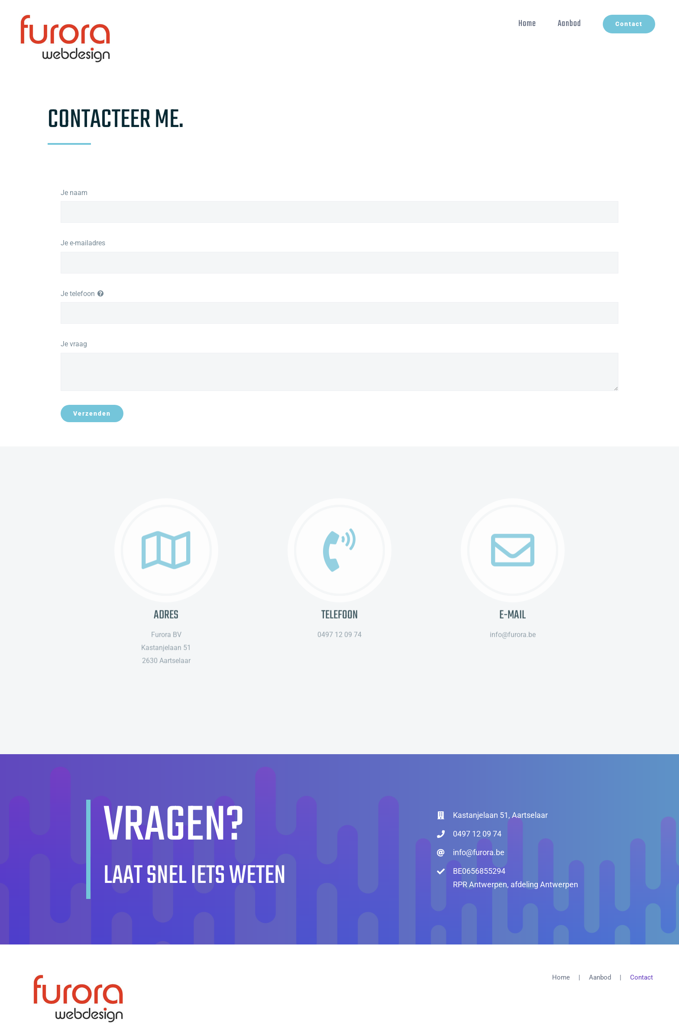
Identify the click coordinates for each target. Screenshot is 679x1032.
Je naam (74, 193)
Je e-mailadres (83, 243)
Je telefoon (78, 294)
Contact (641, 977)
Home (561, 977)
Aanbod (600, 977)
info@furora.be (478, 852)
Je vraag (74, 344)
